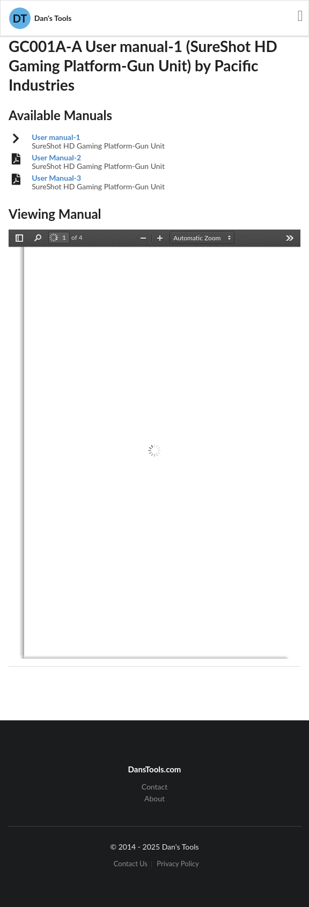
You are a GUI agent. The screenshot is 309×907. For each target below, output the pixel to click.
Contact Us (131, 864)
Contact (155, 787)
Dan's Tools (40, 18)
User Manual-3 (56, 178)
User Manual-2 (56, 157)
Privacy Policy (177, 864)
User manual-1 (56, 137)
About (154, 798)
